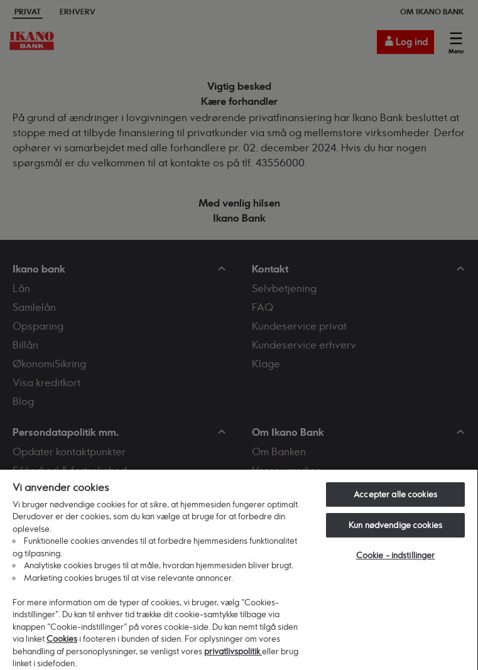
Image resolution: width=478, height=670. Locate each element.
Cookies (61, 639)
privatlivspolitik (233, 651)
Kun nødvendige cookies (395, 525)
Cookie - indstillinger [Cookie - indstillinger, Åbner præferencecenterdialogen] (395, 555)
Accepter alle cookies (395, 494)
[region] (238, 569)
